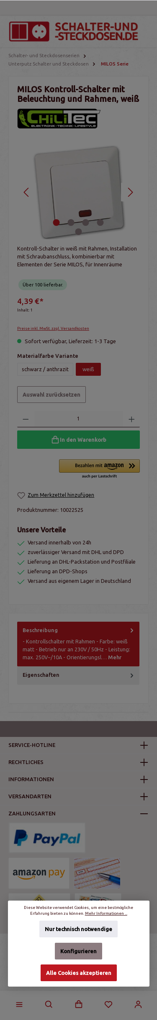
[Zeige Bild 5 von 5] (78, 231)
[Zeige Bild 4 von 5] (100, 222)
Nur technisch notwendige (78, 929)
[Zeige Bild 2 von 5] (71, 222)
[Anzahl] (79, 419)
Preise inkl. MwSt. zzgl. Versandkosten (53, 328)
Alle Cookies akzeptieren (78, 973)
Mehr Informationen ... (106, 913)
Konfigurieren (78, 951)
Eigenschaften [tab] (79, 675)
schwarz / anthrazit (45, 369)
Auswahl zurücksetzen (51, 394)
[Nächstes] (130, 192)
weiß (88, 369)
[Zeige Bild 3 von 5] (85, 222)
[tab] (78, 644)
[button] (99, 469)
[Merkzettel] (108, 1005)
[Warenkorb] (79, 1004)
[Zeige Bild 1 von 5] (56, 222)
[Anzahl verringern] (25, 419)
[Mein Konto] (138, 1005)
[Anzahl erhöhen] (131, 419)
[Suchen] (49, 1005)
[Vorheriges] (26, 192)
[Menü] (19, 1005)
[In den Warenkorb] (78, 439)
